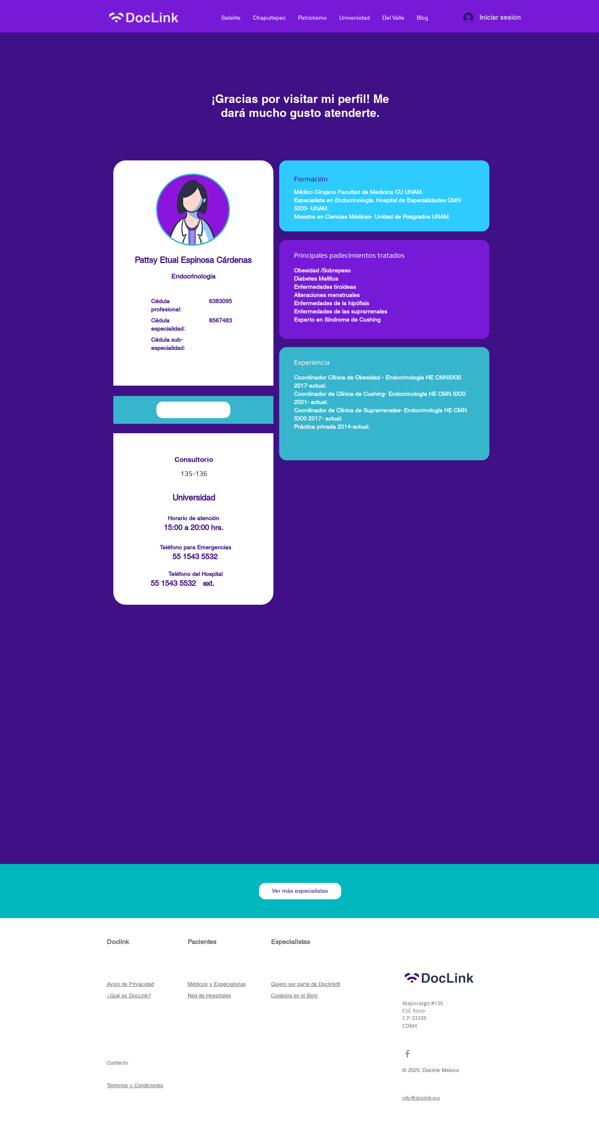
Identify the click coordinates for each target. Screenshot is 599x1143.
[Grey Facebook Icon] (407, 1054)
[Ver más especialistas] (300, 891)
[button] (193, 370)
